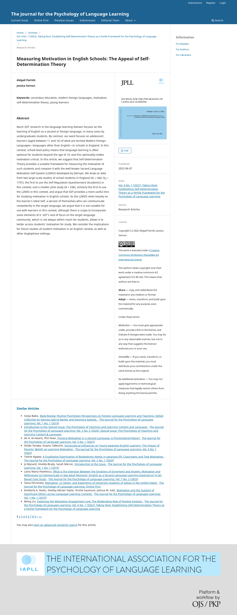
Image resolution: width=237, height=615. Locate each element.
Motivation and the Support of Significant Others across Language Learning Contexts (89, 492)
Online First (41, 20)
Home (20, 32)
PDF (126, 150)
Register (210, 2)
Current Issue (19, 20)
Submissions (87, 20)
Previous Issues (64, 20)
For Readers (182, 43)
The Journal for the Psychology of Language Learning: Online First (94, 484)
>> (40, 516)
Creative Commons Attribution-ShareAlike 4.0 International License (138, 255)
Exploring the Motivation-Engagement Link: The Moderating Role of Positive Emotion (90, 501)
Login (223, 2)
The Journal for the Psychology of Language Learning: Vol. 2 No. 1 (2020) (69, 460)
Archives (32, 32)
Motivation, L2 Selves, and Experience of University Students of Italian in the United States (101, 483)
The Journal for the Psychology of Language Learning (70, 14)
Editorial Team (110, 20)
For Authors (182, 49)
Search (217, 20)
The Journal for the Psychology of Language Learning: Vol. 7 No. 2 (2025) (93, 479)
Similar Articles (28, 408)
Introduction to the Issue (90, 464)
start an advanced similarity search (55, 525)
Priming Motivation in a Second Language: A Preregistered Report (99, 438)
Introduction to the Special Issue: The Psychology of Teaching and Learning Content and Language (86, 427)
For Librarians (183, 55)
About (129, 20)
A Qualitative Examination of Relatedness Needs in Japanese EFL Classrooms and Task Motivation (103, 456)
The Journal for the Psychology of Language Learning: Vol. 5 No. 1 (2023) (92, 440)
